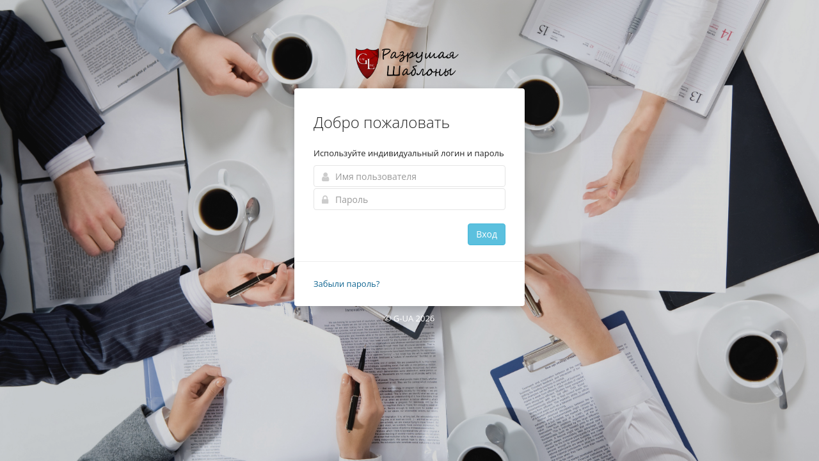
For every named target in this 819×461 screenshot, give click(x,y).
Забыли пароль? (346, 283)
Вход (486, 234)
